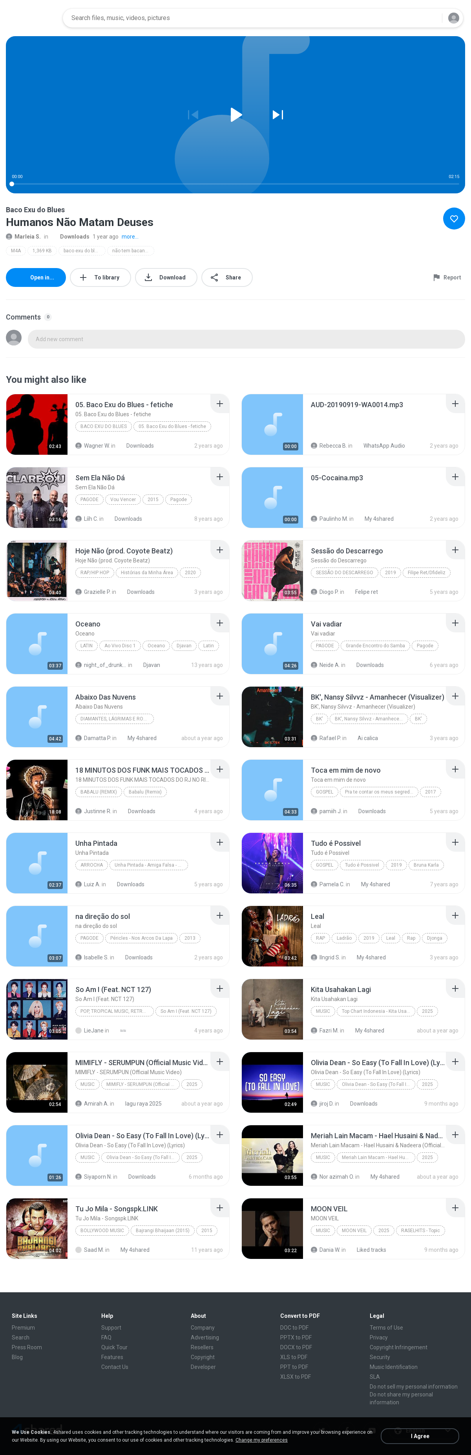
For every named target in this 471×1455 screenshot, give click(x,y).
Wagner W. (92, 446)
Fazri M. (325, 1030)
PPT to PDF (294, 1367)
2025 (427, 1011)
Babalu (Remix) (98, 792)
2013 (189, 938)
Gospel (324, 792)
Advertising (205, 1337)
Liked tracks (367, 1250)
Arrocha (91, 865)
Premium (23, 1328)
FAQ (106, 1337)
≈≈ (118, 1030)
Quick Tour (114, 1347)
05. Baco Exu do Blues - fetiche (172, 426)
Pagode (89, 499)
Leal (390, 938)
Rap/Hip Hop (94, 572)
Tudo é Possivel (362, 865)
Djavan (184, 646)
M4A (16, 251)
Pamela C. (328, 884)
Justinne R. (93, 811)
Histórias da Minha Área (147, 572)
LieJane (89, 1030)
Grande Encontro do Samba (375, 646)
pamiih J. (326, 811)
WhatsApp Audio (380, 446)
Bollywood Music (102, 1230)
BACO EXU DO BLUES (103, 426)
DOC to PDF (294, 1328)
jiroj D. (322, 1103)
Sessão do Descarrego (344, 572)
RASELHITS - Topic (420, 1230)
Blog (17, 1357)
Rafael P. (326, 738)
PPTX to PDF (296, 1337)
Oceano (156, 646)
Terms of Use (386, 1328)
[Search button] (431, 18)
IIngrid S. (325, 957)
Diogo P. (325, 592)
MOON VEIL (354, 1230)
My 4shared (375, 519)
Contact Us (114, 1367)
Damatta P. (93, 738)
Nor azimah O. (332, 1177)
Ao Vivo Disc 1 (120, 646)
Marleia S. (23, 236)
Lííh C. (86, 519)
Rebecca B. (329, 446)
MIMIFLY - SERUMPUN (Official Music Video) (143, 1084)
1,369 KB (42, 251)
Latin (86, 646)
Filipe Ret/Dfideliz (426, 572)
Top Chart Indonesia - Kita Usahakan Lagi (378, 1011)
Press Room (27, 1347)
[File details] (37, 424)
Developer (203, 1367)
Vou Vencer (123, 499)
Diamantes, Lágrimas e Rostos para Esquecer (117, 719)
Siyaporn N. (93, 1177)
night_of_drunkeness (101, 665)
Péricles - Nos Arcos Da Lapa (141, 938)
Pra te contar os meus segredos (380, 792)
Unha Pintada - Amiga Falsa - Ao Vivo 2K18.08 (151, 865)
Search (20, 1337)
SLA (375, 1377)
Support (111, 1328)
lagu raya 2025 (139, 1103)
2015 (153, 499)
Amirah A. (92, 1103)
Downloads (70, 236)
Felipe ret (362, 592)
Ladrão (344, 938)
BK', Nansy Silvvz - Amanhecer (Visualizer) (371, 719)
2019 (390, 572)
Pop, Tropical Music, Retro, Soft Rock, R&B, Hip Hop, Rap (117, 1011)
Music (323, 1011)
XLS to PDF (293, 1357)
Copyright (203, 1357)
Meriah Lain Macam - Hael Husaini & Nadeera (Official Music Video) (378, 1157)
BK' (319, 719)
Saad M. (89, 1250)
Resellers (202, 1347)
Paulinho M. (329, 519)
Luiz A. (87, 884)
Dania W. (325, 1250)
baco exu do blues (83, 251)
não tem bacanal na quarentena (133, 251)
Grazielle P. (93, 592)
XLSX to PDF (295, 1377)
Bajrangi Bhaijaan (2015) (163, 1230)
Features (112, 1357)
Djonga (434, 938)
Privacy (379, 1337)
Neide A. (325, 665)
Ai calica (363, 738)
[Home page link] (32, 18)
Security (380, 1357)
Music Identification (394, 1367)
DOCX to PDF (296, 1347)
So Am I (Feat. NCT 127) (186, 1011)
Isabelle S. (92, 957)
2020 (190, 572)
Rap (320, 938)
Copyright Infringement (398, 1347)
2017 (430, 792)
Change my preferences (262, 1440)
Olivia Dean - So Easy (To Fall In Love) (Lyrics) (378, 1084)
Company (203, 1328)
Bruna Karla (426, 865)
